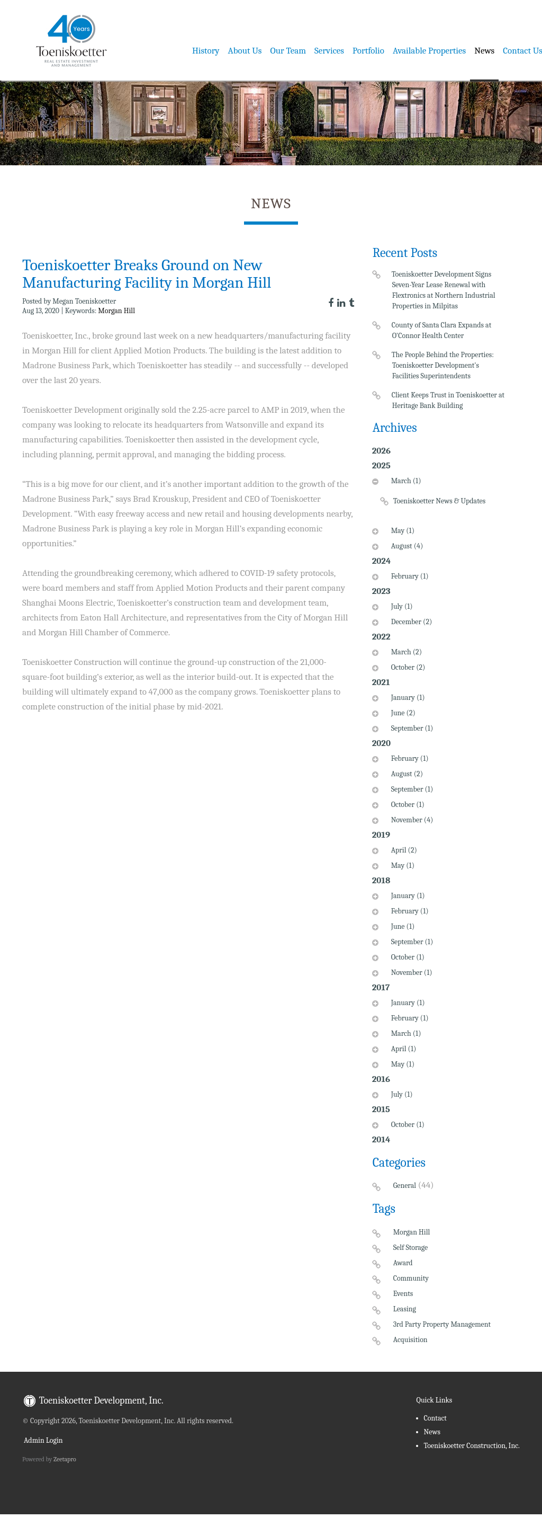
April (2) (403, 850)
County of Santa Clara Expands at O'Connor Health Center (442, 330)
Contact (435, 1418)
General (404, 1185)
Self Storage (410, 1247)
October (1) (406, 804)
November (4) (411, 819)
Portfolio (368, 51)
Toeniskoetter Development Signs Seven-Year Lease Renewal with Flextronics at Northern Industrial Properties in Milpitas (443, 290)
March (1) (405, 480)
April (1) (403, 1048)
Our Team (288, 51)
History (206, 51)
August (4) (406, 546)
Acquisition (410, 1339)
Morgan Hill (116, 310)
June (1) (402, 926)
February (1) (409, 576)
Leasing (404, 1308)
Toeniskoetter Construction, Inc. (472, 1445)
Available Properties (429, 51)
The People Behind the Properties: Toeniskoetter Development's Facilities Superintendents (443, 365)
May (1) (401, 530)
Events (403, 1293)
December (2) (410, 621)
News (484, 51)
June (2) (402, 712)
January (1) (407, 697)
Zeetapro (64, 1459)
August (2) (406, 773)
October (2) (407, 667)
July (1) (401, 606)
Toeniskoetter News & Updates (439, 500)
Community (411, 1278)
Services (329, 51)
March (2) (405, 651)
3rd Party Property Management (442, 1324)
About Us (245, 51)
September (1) (411, 728)
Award (403, 1262)
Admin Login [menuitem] (42, 1440)
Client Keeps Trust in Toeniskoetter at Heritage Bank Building (448, 400)
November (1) (410, 972)
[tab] (440, 498)
